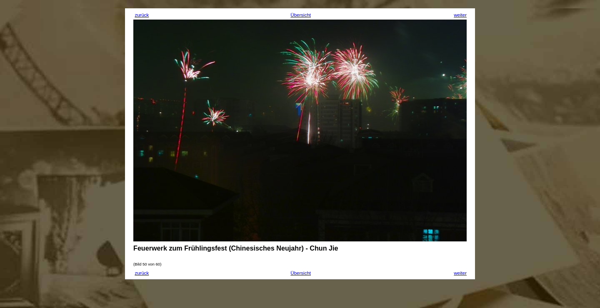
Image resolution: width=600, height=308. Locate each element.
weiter (460, 14)
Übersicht (300, 14)
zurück (142, 14)
